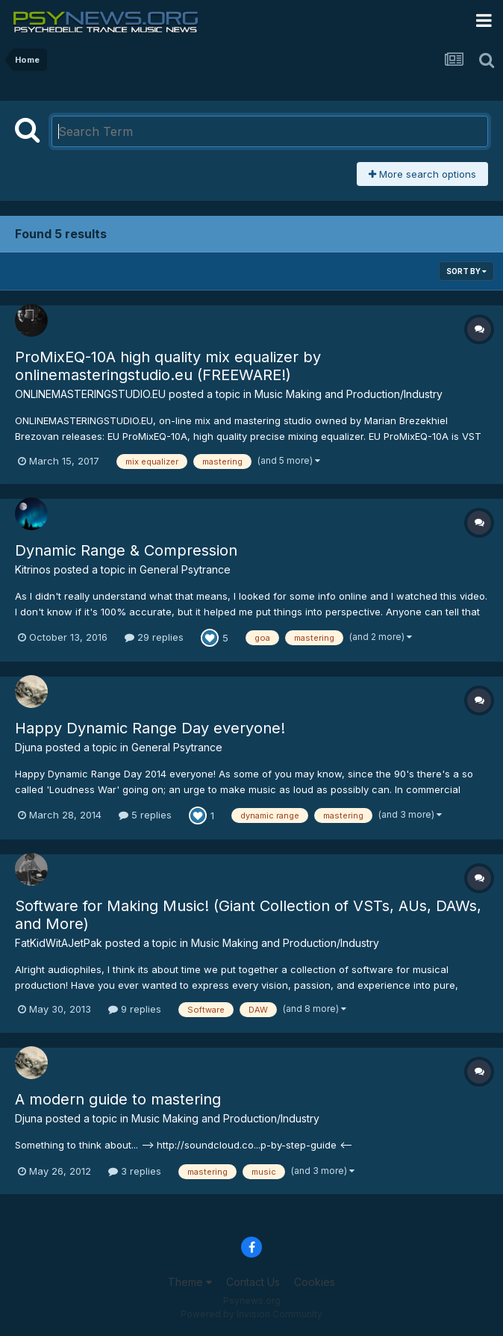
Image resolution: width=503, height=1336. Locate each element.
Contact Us (253, 1282)
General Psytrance (185, 569)
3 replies (134, 1171)
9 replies (134, 1009)
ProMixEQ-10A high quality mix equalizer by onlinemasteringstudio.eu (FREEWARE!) (168, 366)
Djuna (29, 747)
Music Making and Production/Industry (348, 394)
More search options (422, 174)
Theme (190, 1282)
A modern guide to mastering (118, 1099)
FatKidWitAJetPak (58, 942)
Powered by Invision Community (251, 1314)
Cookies (314, 1282)
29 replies (154, 637)
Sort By (466, 271)
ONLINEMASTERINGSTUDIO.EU (90, 394)
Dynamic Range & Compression (126, 550)
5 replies (145, 815)
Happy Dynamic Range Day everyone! (150, 728)
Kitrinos (33, 569)
